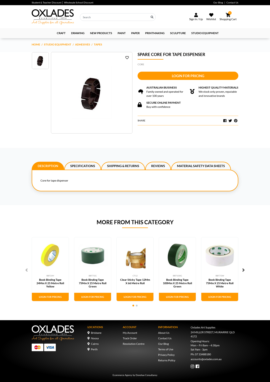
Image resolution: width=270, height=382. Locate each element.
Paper (135, 33)
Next (243, 270)
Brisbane (96, 332)
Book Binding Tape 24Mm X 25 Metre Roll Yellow (50, 283)
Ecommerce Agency (122, 375)
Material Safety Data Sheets (201, 166)
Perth (94, 349)
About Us (163, 332)
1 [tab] (133, 305)
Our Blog (218, 2)
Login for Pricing (188, 76)
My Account (130, 332)
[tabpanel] (50, 269)
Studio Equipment (205, 33)
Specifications (82, 166)
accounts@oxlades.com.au (206, 359)
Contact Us (232, 2)
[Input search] (118, 17)
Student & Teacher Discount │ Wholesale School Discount (62, 2)
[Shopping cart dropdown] (228, 17)
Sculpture (178, 33)
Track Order (130, 338)
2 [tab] (137, 305)
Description (48, 166)
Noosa (95, 338)
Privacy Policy (166, 354)
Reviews (158, 166)
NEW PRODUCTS (101, 33)
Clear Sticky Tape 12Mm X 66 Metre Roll (135, 281)
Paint (122, 33)
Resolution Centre (133, 343)
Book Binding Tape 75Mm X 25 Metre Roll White (219, 283)
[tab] (48, 166)
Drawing (78, 33)
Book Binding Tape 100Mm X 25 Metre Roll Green (177, 283)
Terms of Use (165, 349)
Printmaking (155, 33)
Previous (26, 270)
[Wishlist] (211, 17)
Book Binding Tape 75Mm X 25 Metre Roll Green (92, 283)
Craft (61, 33)
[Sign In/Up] (196, 17)
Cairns (95, 343)
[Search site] (152, 17)
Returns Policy (166, 360)
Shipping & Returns (123, 166)
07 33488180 (203, 354)
